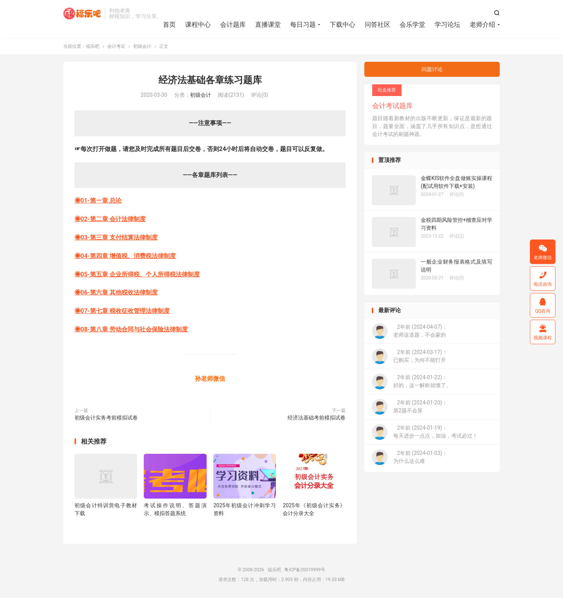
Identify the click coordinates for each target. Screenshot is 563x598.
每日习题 (303, 24)
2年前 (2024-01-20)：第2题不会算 (409, 407)
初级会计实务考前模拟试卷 (106, 418)
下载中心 (342, 24)
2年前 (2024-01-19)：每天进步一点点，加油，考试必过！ (425, 432)
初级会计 (142, 46)
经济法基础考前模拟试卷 (316, 418)
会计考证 (116, 46)
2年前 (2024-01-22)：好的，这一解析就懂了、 (411, 382)
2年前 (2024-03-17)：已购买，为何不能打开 (409, 357)
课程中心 (198, 24)
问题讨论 (432, 70)
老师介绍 (482, 24)
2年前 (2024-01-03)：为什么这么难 (409, 457)
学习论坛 (447, 24)
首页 (169, 24)
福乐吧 (82, 14)
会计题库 (233, 24)
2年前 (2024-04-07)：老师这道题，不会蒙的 (409, 331)
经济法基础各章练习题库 (210, 80)
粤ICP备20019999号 (304, 570)
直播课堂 (268, 24)
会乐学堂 (412, 24)
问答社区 (377, 24)
